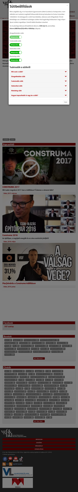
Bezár (65, 102)
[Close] (67, 5)
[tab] (39, 72)
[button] (17, 71)
